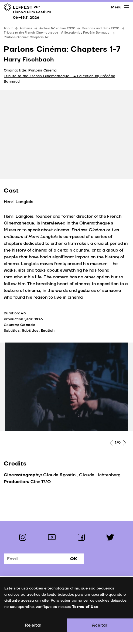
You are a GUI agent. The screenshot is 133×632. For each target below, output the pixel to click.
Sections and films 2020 (100, 28)
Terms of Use (85, 606)
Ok (73, 559)
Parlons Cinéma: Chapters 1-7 (26, 37)
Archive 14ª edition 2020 (57, 28)
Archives (26, 28)
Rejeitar (33, 625)
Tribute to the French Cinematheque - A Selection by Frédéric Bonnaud (57, 33)
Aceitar (99, 625)
